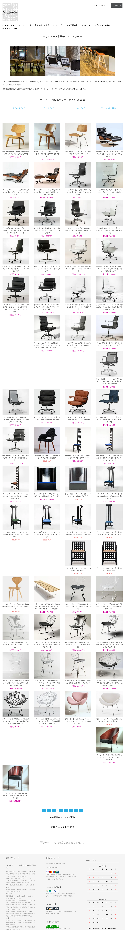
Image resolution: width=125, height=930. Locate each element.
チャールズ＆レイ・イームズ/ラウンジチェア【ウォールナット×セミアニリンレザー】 (109, 154)
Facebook (106, 900)
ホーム (66, 897)
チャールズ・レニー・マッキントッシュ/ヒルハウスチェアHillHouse (78, 423)
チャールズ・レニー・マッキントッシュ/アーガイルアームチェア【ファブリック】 (47, 501)
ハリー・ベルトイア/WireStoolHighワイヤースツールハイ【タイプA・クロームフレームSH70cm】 (109, 615)
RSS (84, 903)
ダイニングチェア (19, 108)
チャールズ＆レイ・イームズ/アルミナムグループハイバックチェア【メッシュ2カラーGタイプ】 (15, 386)
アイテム (116, 5)
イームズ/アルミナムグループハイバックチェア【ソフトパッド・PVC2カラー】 (78, 307)
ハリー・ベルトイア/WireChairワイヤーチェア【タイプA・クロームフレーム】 (78, 577)
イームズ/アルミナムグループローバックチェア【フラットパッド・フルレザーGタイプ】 (47, 230)
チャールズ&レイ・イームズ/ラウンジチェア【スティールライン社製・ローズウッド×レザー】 (47, 192)
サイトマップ (87, 900)
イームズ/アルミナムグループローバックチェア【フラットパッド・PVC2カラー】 (78, 192)
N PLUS (6, 28)
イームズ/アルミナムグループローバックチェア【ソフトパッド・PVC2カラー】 (78, 269)
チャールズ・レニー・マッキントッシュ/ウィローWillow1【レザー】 (78, 461)
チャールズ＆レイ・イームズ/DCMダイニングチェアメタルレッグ (78, 153)
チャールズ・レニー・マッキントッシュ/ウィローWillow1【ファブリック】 (47, 461)
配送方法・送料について (71, 903)
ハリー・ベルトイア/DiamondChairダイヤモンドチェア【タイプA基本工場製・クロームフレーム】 (109, 654)
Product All (9, 25)
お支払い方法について (71, 900)
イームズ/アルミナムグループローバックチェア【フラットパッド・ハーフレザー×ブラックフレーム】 (15, 230)
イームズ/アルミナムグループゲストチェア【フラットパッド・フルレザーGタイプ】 (109, 386)
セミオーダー (58, 25)
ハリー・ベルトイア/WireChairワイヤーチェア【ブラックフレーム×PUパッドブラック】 (109, 577)
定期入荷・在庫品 (42, 25)
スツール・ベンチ (79, 108)
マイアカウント (99, 5)
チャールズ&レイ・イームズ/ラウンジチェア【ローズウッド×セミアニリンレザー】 (16, 192)
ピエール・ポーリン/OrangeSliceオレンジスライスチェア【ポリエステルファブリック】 (16, 692)
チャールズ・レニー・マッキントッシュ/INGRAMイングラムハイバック (109, 500)
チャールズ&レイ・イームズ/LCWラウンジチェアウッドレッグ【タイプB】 (15, 153)
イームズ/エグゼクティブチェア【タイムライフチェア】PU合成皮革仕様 (47, 385)
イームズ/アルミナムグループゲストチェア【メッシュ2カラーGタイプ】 (78, 346)
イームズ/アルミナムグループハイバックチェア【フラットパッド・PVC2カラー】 (78, 230)
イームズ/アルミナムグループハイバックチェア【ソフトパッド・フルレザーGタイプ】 (47, 347)
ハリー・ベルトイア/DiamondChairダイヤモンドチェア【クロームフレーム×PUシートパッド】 (47, 654)
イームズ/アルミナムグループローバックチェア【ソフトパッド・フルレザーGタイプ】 (47, 307)
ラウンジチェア (48, 108)
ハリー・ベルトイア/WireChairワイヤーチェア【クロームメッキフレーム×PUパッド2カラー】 (47, 615)
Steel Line (86, 25)
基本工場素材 (72, 25)
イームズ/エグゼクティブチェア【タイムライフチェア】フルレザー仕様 (78, 385)
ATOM (85, 906)
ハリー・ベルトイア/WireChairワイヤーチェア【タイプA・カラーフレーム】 (16, 615)
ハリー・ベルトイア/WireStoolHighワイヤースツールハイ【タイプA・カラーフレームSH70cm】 (78, 615)
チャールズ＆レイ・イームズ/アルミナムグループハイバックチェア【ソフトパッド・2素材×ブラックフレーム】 (15, 347)
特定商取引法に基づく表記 (72, 906)
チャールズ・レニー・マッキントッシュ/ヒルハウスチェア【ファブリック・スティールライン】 (109, 424)
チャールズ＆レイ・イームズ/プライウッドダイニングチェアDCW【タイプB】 (47, 154)
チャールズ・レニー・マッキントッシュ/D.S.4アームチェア (47, 538)
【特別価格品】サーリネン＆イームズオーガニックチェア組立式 (47, 423)
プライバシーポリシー (71, 912)
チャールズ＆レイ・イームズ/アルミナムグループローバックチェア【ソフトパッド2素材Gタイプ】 (109, 269)
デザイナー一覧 (25, 25)
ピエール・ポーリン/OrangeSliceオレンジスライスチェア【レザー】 (47, 691)
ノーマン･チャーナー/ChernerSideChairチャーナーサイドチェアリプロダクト (78, 539)
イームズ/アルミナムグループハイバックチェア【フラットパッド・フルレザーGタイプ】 (15, 269)
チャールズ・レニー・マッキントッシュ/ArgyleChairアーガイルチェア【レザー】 (16, 501)
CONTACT (18, 28)
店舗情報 (67, 909)
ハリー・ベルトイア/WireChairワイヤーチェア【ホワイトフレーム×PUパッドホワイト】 (47, 577)
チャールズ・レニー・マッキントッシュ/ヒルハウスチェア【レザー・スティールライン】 (15, 462)
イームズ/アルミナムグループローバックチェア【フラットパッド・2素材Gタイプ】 (109, 192)
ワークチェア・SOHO (108, 108)
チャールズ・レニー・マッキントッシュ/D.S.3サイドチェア (16, 538)
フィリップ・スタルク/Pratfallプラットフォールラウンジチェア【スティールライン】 (78, 692)
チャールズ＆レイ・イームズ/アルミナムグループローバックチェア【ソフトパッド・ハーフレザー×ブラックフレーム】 (15, 308)
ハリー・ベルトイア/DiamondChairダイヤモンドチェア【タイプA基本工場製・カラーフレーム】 (78, 654)
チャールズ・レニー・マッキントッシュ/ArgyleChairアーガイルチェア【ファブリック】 (109, 462)
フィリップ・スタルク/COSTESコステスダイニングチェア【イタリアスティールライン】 (109, 692)
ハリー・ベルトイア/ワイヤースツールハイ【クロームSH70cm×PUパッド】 (15, 653)
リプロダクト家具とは (103, 25)
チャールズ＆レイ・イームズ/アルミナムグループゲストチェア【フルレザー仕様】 (15, 424)
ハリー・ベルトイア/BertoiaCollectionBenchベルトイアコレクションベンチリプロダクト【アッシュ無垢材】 (109, 539)
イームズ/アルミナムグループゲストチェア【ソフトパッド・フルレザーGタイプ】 (47, 269)
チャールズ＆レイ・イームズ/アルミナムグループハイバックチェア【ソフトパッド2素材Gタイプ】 (109, 307)
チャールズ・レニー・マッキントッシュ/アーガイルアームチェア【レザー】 (78, 500)
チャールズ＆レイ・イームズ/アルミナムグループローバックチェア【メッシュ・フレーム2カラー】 (109, 347)
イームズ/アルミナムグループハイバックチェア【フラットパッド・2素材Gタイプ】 (109, 230)
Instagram (106, 903)
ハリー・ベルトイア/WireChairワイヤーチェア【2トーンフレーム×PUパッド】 (16, 577)
